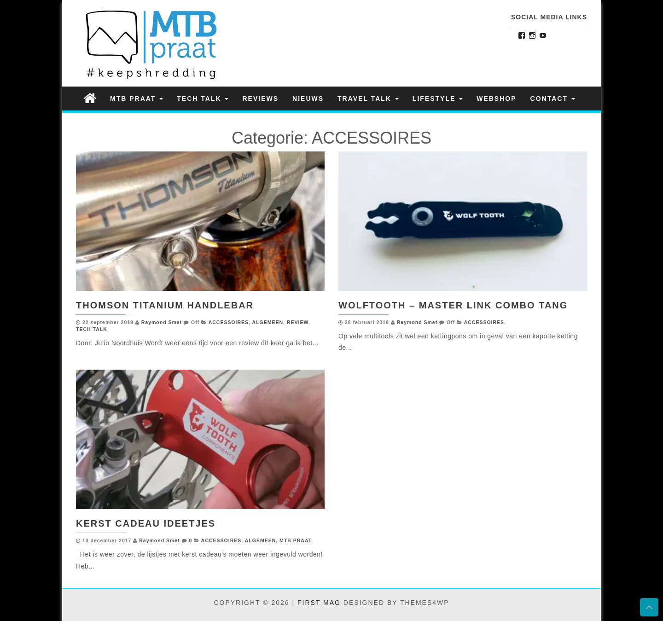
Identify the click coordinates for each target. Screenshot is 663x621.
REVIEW (297, 322)
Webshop (496, 98)
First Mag (319, 602)
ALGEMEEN (268, 322)
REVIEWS (260, 98)
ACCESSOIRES (229, 322)
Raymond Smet (161, 322)
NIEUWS (308, 98)
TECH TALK (202, 98)
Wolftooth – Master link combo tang (453, 305)
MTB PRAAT (136, 98)
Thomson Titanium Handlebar (165, 305)
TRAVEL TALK (368, 98)
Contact (552, 98)
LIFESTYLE (438, 98)
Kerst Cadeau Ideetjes (145, 523)
